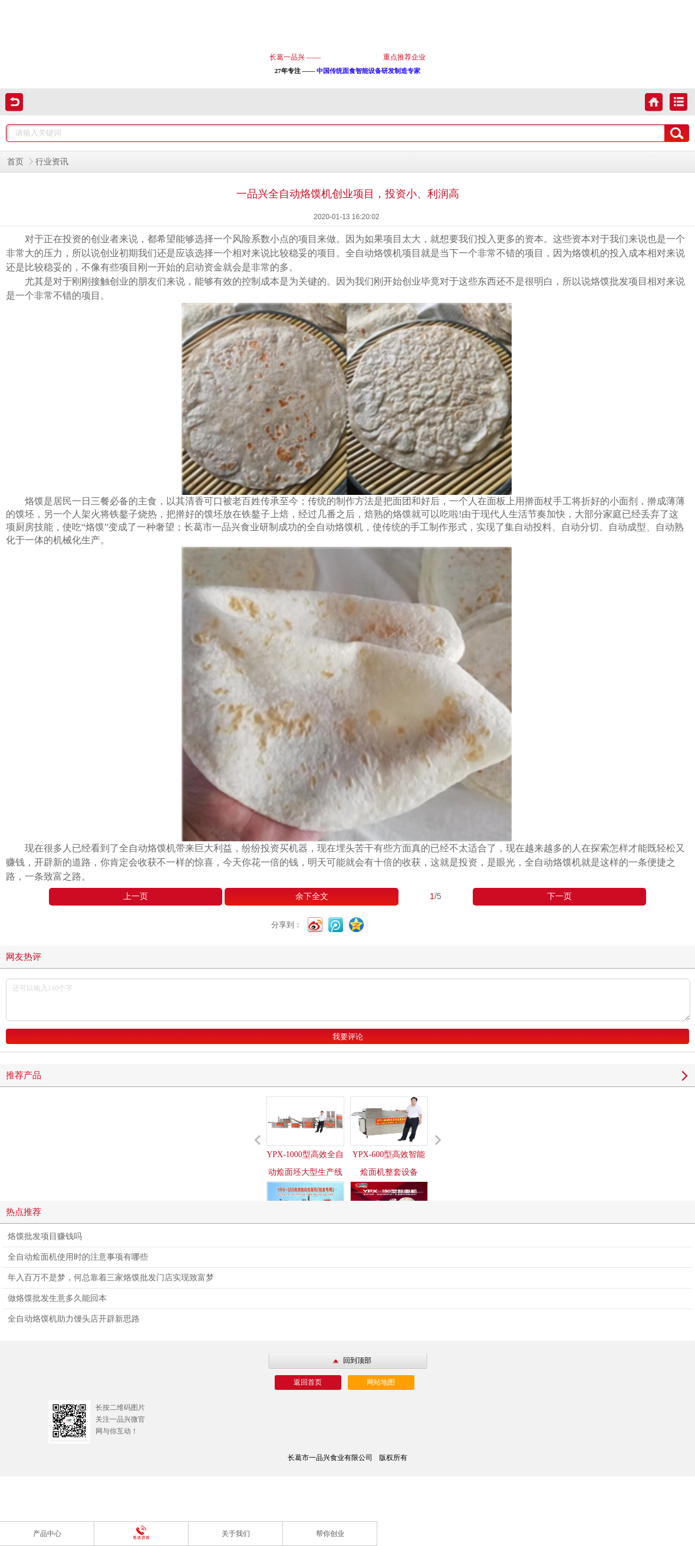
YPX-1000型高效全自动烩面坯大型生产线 (305, 1136)
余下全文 (311, 896)
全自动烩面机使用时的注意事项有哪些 (78, 1257)
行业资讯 (51, 161)
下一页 (559, 896)
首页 (15, 161)
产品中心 (47, 1534)
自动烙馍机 (339, 527)
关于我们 (236, 1534)
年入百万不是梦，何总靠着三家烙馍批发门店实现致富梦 (111, 1277)
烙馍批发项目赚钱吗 (45, 1236)
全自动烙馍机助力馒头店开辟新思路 (74, 1318)
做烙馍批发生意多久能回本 (57, 1298)
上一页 (135, 896)
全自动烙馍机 (553, 862)
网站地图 (381, 1382)
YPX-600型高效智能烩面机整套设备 (389, 1136)
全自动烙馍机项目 (383, 253)
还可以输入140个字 (348, 1000)
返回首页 (308, 1382)
